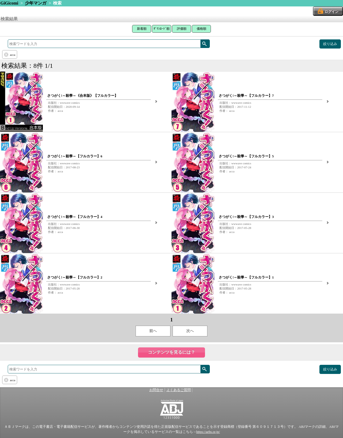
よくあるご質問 (178, 390)
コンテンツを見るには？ (171, 352)
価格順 (201, 29)
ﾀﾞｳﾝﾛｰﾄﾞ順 (162, 29)
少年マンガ (35, 3)
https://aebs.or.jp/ (208, 432)
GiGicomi (9, 3)
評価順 (182, 29)
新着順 (142, 29)
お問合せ (156, 390)
